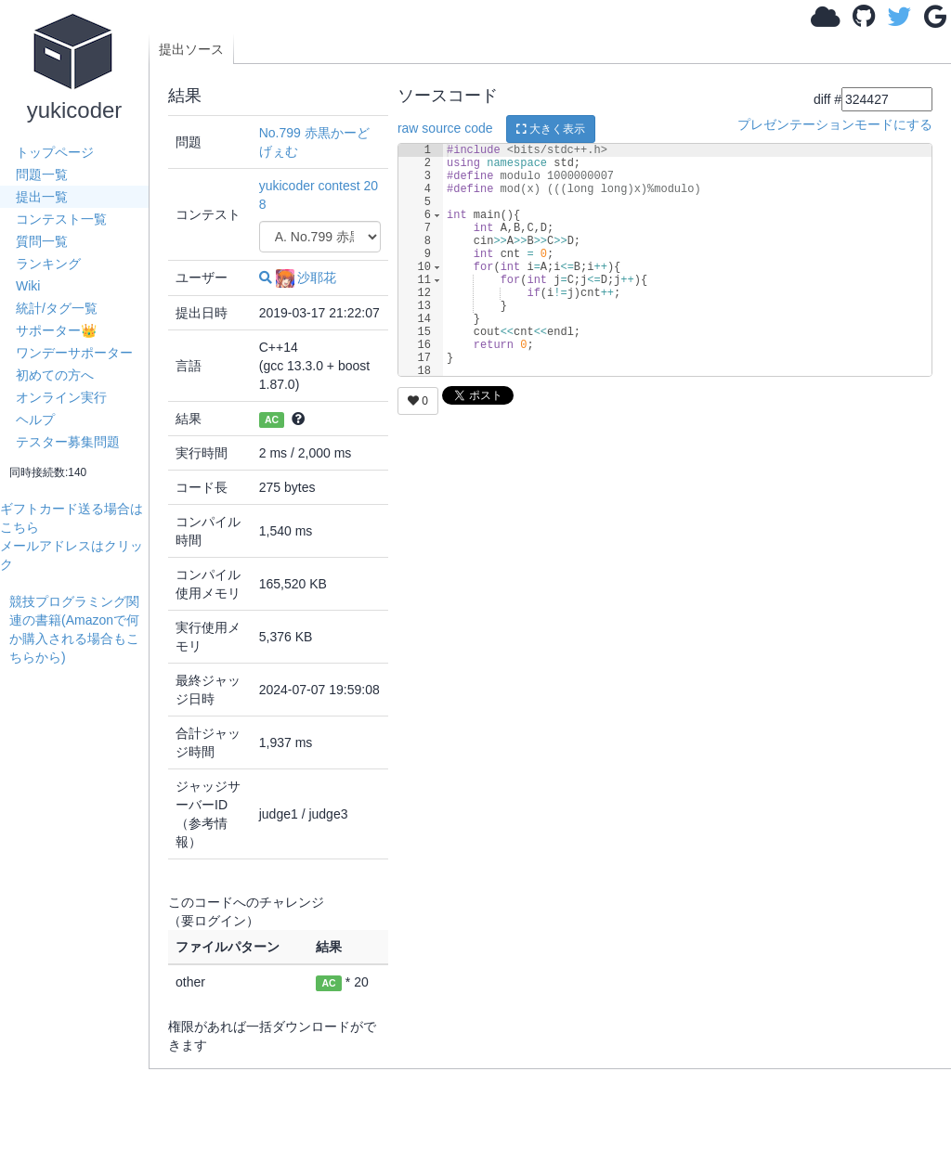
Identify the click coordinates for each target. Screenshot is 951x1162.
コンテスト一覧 (61, 219)
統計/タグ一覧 (57, 308)
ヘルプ (35, 419)
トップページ (55, 152)
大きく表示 (550, 129)
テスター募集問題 (68, 441)
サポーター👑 (56, 330)
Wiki (28, 285)
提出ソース (191, 49)
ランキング (48, 263)
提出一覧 (42, 196)
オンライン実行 (61, 397)
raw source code (445, 128)
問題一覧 (42, 174)
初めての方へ (55, 375)
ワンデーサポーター (74, 352)
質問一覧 (42, 241)
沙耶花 (306, 277)
